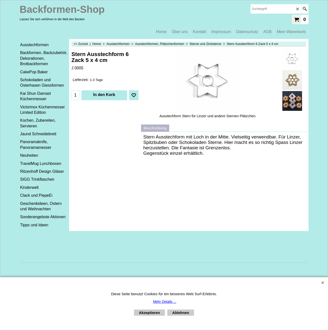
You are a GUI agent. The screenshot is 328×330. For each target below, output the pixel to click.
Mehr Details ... (164, 302)
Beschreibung (155, 128)
